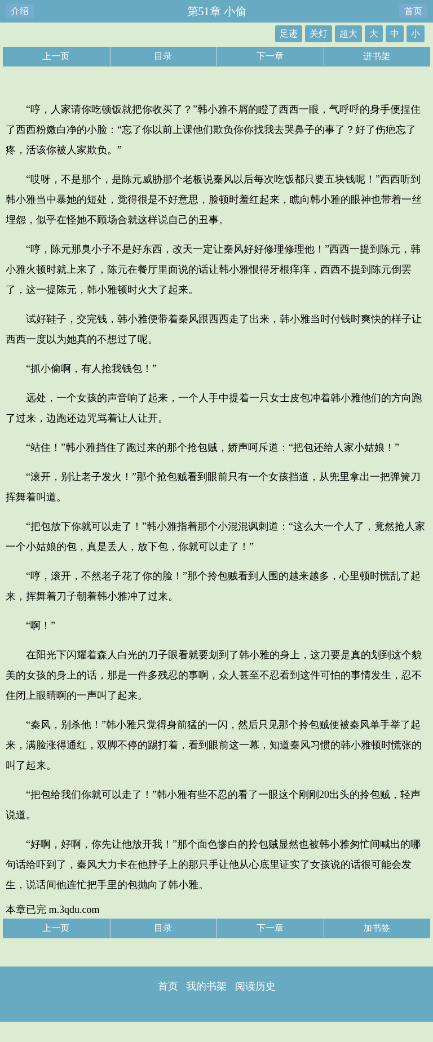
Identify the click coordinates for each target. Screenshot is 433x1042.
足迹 (289, 33)
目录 (163, 56)
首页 (413, 11)
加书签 (376, 928)
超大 (348, 33)
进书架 (376, 56)
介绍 (20, 11)
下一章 (270, 56)
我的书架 (206, 986)
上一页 (55, 56)
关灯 (319, 33)
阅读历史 (255, 986)
